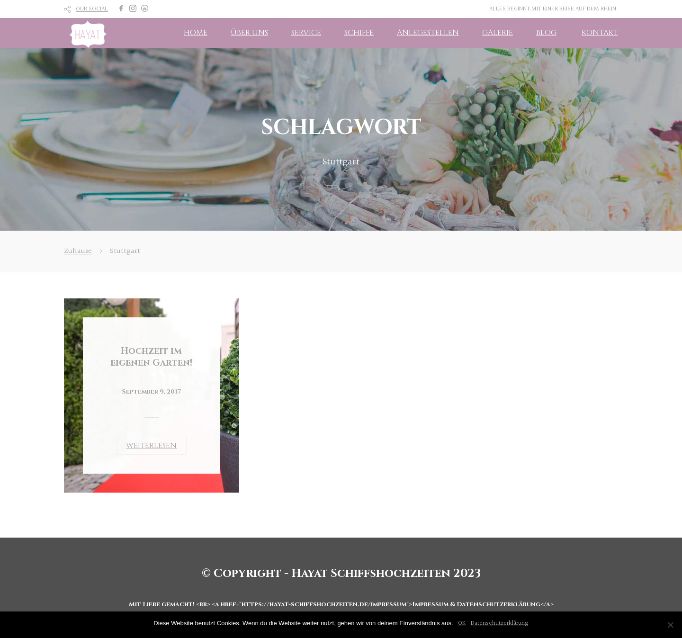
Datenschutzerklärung (500, 623)
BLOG (546, 32)
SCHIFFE (359, 32)
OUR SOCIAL (92, 9)
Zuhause (78, 251)
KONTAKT (600, 32)
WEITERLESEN (151, 445)
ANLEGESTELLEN (428, 32)
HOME (195, 32)
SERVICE (306, 32)
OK (462, 623)
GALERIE (497, 32)
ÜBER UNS (249, 32)
